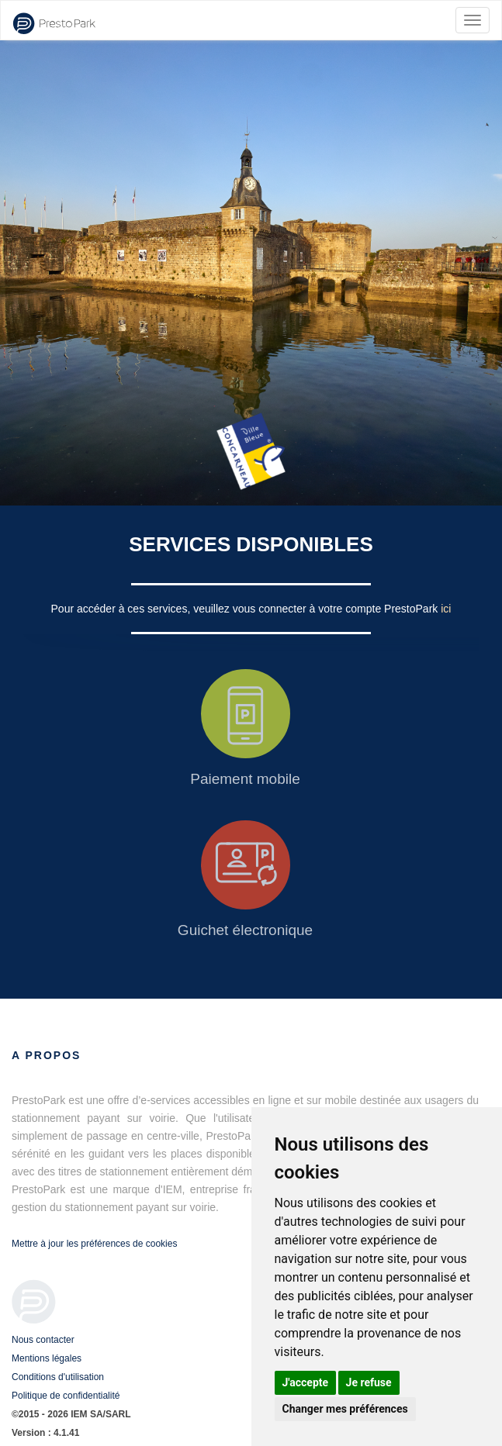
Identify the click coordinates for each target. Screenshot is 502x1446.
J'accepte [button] (305, 1382)
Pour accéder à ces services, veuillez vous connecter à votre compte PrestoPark (246, 608)
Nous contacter (43, 1339)
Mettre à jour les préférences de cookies (94, 1243)
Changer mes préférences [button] (345, 1409)
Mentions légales (46, 1358)
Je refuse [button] (369, 1382)
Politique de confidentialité (65, 1395)
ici (446, 608)
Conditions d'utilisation (58, 1377)
